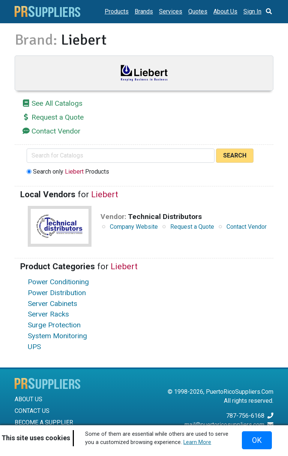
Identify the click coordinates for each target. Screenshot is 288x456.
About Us (225, 11)
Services (170, 11)
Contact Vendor (56, 131)
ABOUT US (28, 399)
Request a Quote (58, 117)
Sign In (252, 11)
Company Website (134, 226)
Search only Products (71, 171)
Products (117, 11)
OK (257, 440)
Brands (144, 11)
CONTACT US (32, 410)
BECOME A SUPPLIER (44, 422)
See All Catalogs (57, 103)
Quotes (197, 11)
